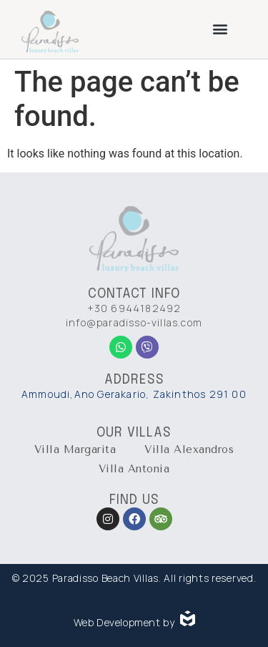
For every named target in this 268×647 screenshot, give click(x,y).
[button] (220, 28)
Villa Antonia (134, 468)
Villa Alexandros (189, 449)
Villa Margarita (75, 449)
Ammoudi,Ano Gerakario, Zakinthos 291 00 (134, 394)
